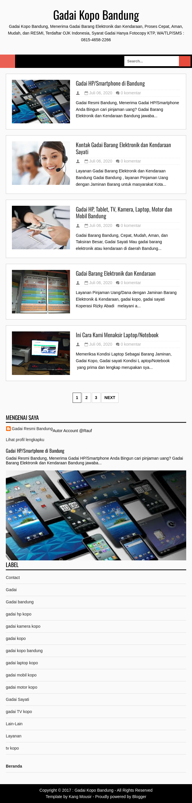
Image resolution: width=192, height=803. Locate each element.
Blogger (139, 796)
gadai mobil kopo (21, 675)
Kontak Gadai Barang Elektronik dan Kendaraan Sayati (123, 148)
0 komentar (131, 93)
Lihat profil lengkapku (25, 439)
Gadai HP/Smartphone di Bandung (110, 83)
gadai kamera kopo (23, 626)
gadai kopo (16, 638)
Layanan (13, 736)
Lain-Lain (14, 723)
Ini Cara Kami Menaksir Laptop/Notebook (117, 334)
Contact (13, 577)
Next (110, 397)
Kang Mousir (80, 796)
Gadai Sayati (17, 699)
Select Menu (7, 61)
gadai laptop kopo (22, 663)
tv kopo (12, 748)
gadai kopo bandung (24, 650)
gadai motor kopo (21, 687)
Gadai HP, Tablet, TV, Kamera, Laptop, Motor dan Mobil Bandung (124, 212)
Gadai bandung (20, 602)
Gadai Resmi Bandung (32, 428)
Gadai (11, 589)
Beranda (14, 766)
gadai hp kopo (18, 614)
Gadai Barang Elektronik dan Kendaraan (116, 273)
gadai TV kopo (19, 711)
